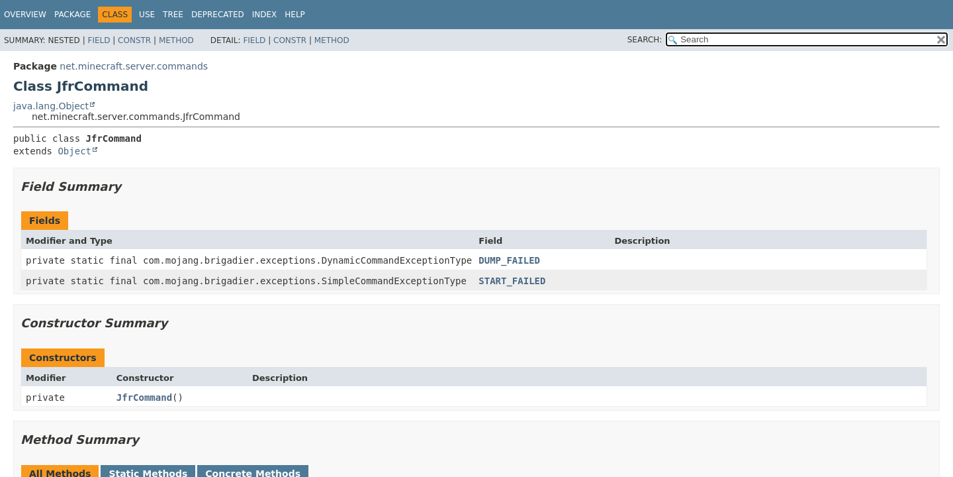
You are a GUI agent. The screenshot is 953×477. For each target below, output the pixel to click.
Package (72, 14)
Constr (134, 40)
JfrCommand (144, 397)
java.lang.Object (51, 106)
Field (98, 40)
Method (176, 40)
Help (295, 14)
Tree (173, 14)
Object (74, 151)
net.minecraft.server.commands (134, 66)
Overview (25, 14)
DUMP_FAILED (509, 260)
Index (264, 14)
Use (147, 14)
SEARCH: (644, 39)
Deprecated (217, 14)
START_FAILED (511, 281)
